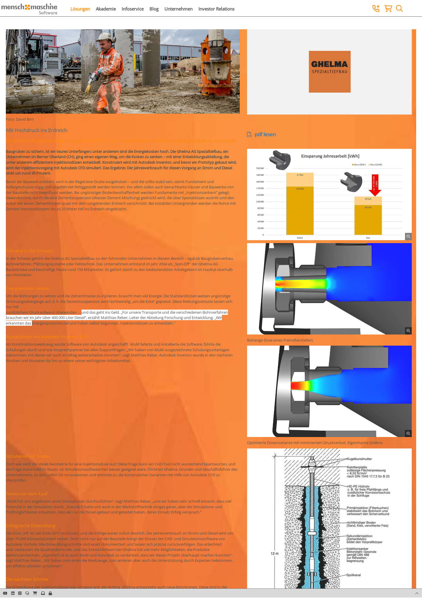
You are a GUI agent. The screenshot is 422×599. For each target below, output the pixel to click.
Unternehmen (178, 9)
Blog (154, 9)
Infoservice (133, 9)
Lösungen (80, 9)
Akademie (106, 9)
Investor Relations (216, 9)
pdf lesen (261, 134)
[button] (50, 593)
